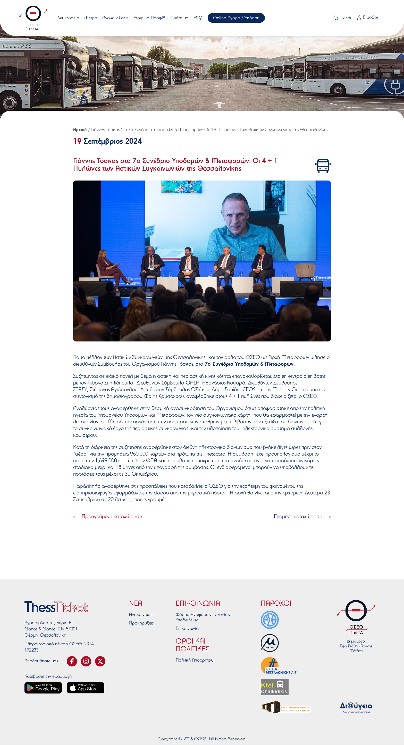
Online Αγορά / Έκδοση (236, 18)
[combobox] (347, 18)
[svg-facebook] (72, 661)
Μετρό (91, 18)
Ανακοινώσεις (116, 18)
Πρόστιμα (180, 18)
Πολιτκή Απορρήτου (194, 660)
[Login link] (367, 18)
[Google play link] (43, 687)
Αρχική (80, 130)
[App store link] (85, 687)
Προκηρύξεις (141, 623)
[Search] (335, 18)
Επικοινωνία (187, 629)
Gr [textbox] (348, 18)
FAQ (198, 18)
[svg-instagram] (86, 661)
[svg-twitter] (100, 661)
